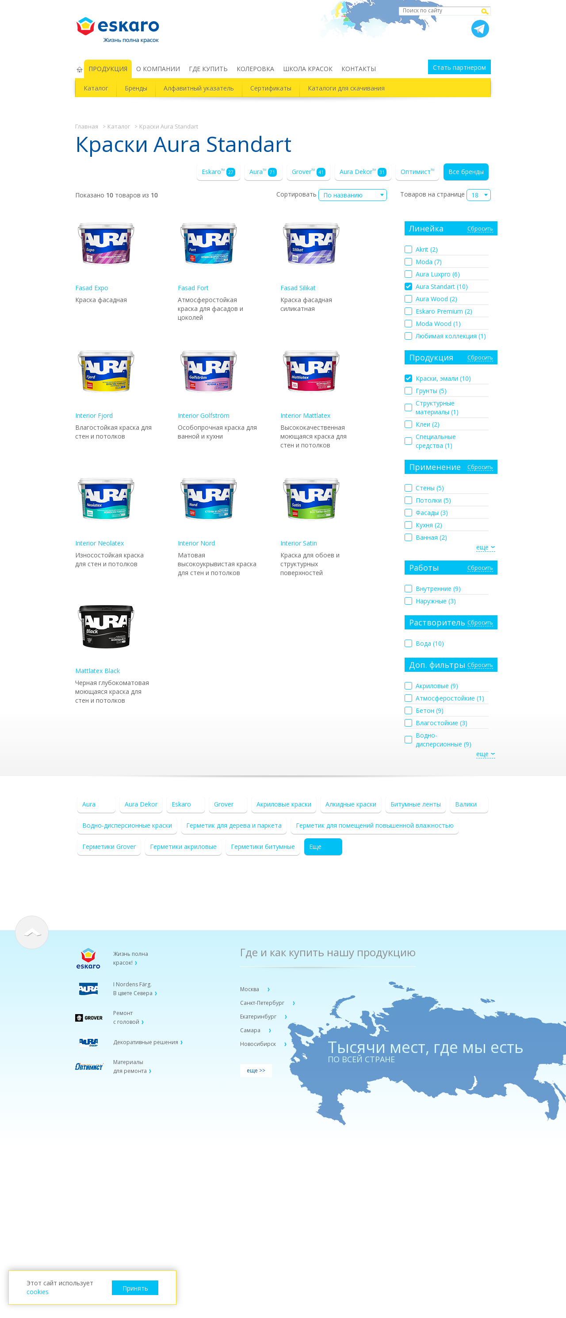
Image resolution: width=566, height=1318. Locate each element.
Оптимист (417, 171)
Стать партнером (459, 67)
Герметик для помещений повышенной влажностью (375, 825)
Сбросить (480, 229)
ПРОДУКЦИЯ (107, 68)
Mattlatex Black (106, 635)
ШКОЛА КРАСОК (308, 68)
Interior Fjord (106, 380)
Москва (250, 989)
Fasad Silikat (311, 252)
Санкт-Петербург (263, 1003)
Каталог (96, 88)
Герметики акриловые (183, 846)
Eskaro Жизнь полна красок (122, 26)
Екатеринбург (259, 1016)
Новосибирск (258, 1044)
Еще (315, 846)
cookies (38, 1292)
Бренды (136, 88)
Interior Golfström (209, 380)
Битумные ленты (415, 804)
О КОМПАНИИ (158, 68)
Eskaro (218, 172)
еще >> (256, 1070)
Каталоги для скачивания (346, 88)
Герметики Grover (109, 846)
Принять (135, 1288)
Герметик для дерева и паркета (234, 825)
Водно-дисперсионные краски (127, 825)
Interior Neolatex (106, 507)
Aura (263, 172)
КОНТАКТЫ (358, 68)
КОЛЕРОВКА (255, 68)
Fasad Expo (106, 252)
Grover (308, 172)
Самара (251, 1030)
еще (482, 547)
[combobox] (352, 195)
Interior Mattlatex (311, 380)
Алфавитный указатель (199, 88)
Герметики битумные (263, 846)
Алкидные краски (350, 804)
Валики (466, 804)
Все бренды (466, 171)
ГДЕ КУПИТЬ (208, 68)
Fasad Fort (209, 252)
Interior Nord (209, 507)
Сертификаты (270, 88)
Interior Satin (311, 507)
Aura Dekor (363, 172)
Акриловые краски (283, 804)
